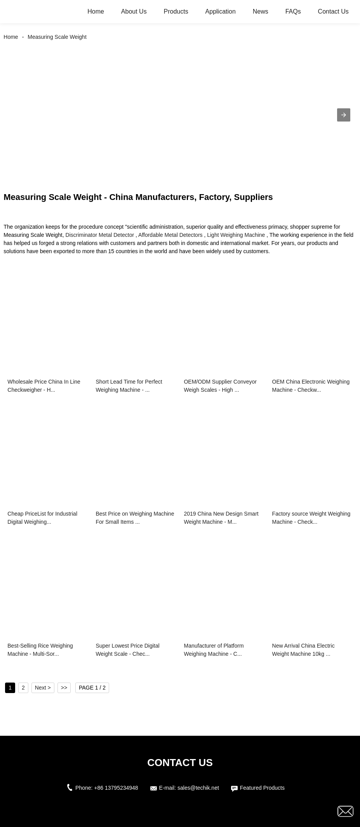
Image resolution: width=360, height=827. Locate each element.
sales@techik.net (198, 788)
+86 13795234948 (116, 788)
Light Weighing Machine (236, 235)
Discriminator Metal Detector (100, 235)
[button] (343, 115)
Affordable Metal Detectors (170, 235)
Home (95, 11)
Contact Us (333, 11)
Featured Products (262, 788)
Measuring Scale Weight (57, 37)
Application (220, 11)
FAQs (293, 11)
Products (176, 11)
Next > (43, 688)
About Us (134, 11)
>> (64, 688)
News (260, 11)
